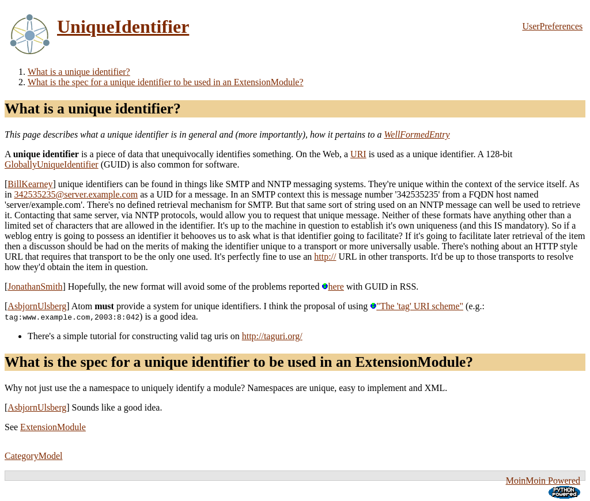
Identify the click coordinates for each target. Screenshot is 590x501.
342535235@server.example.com (76, 194)
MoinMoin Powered (543, 480)
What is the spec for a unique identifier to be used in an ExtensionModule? (166, 82)
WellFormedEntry (416, 134)
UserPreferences (552, 26)
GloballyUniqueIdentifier (52, 164)
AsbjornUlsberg (36, 306)
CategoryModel (33, 456)
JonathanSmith (34, 286)
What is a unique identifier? (79, 72)
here (333, 286)
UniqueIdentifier (123, 26)
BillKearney (29, 184)
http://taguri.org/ (272, 336)
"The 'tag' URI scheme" (416, 306)
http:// (325, 256)
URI (358, 154)
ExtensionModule (53, 427)
